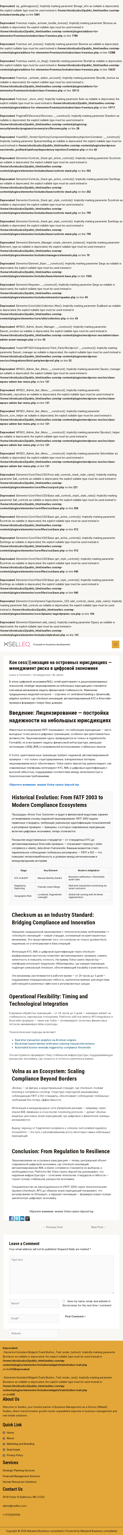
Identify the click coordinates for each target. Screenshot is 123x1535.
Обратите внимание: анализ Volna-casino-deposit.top (44, 784)
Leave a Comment (20, 675)
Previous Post (53, 1227)
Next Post (98, 1227)
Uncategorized (41, 675)
